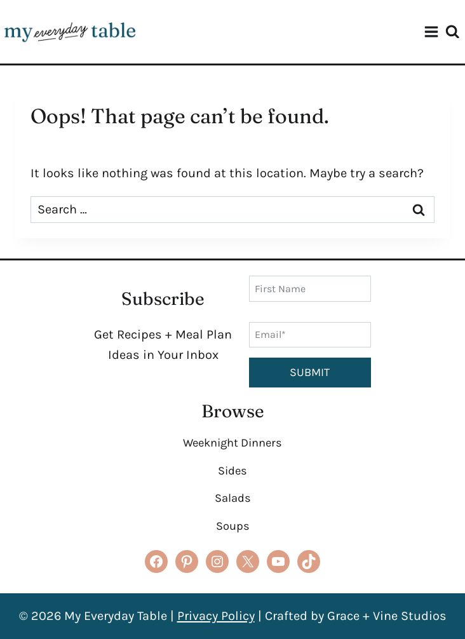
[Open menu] (431, 31)
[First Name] (310, 288)
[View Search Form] (455, 32)
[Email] (310, 334)
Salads (233, 498)
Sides (232, 471)
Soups (233, 526)
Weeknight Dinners (232, 443)
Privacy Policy (216, 616)
